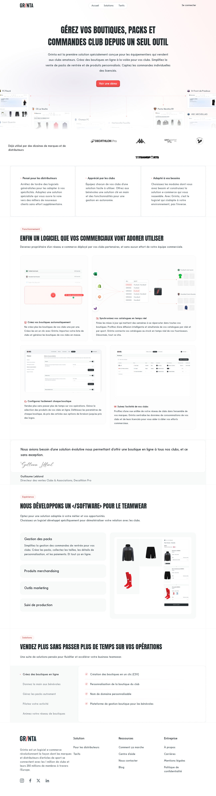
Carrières (169, 754)
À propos (169, 747)
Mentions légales (174, 760)
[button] (189, 5)
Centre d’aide (127, 754)
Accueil (95, 5)
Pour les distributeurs (86, 747)
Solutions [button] (108, 5)
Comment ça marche (131, 747)
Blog (121, 767)
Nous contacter (128, 760)
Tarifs (121, 5)
